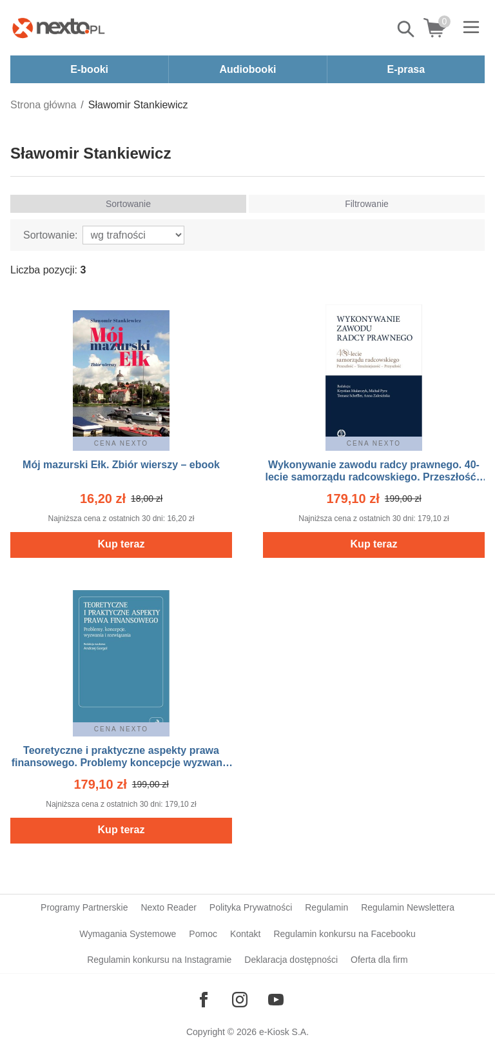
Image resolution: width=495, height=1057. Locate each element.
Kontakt (245, 934)
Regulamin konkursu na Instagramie (159, 959)
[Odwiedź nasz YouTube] (276, 999)
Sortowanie (128, 204)
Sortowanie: (50, 235)
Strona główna (43, 104)
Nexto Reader (168, 907)
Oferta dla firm (379, 959)
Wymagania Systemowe (127, 934)
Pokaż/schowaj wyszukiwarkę (407, 29)
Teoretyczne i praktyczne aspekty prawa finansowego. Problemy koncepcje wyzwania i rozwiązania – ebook (121, 762)
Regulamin (326, 907)
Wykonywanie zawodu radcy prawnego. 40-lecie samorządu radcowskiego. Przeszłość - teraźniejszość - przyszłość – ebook (373, 477)
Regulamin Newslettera (407, 907)
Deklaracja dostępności (291, 959)
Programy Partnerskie (84, 907)
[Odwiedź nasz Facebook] (203, 999)
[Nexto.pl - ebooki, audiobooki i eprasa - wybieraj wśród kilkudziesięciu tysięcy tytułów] (58, 28)
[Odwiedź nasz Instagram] (239, 999)
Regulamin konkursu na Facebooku (344, 934)
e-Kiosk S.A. (284, 1032)
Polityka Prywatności (250, 907)
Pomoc (203, 934)
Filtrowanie (367, 204)
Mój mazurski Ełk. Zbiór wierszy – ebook (121, 464)
